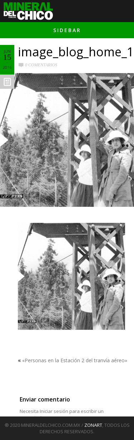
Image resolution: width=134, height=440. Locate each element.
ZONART (93, 425)
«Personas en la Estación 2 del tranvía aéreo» (74, 360)
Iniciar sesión (54, 411)
